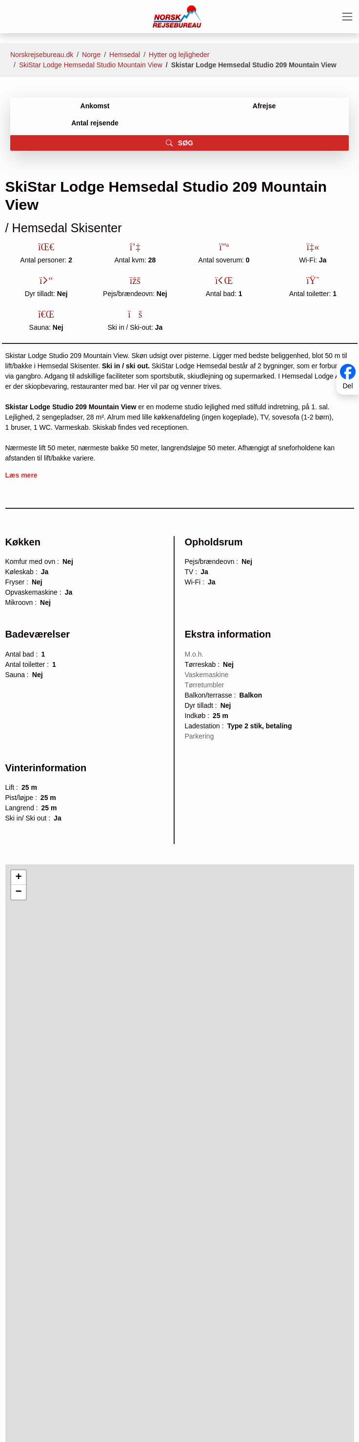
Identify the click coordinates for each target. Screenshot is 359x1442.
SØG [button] (179, 143)
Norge (91, 55)
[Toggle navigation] (347, 16)
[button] (18, 877)
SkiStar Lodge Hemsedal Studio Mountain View (90, 65)
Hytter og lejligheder (179, 55)
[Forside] (177, 16)
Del (347, 386)
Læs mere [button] (21, 475)
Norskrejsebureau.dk (41, 55)
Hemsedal (124, 55)
